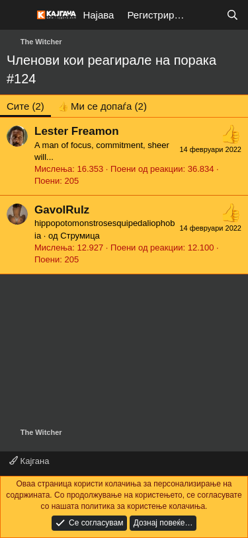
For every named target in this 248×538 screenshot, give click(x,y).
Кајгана (29, 461)
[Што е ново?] (206, 15)
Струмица (80, 236)
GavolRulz (61, 210)
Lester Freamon (76, 131)
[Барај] (232, 15)
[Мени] (18, 15)
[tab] (102, 106)
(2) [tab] (25, 106)
